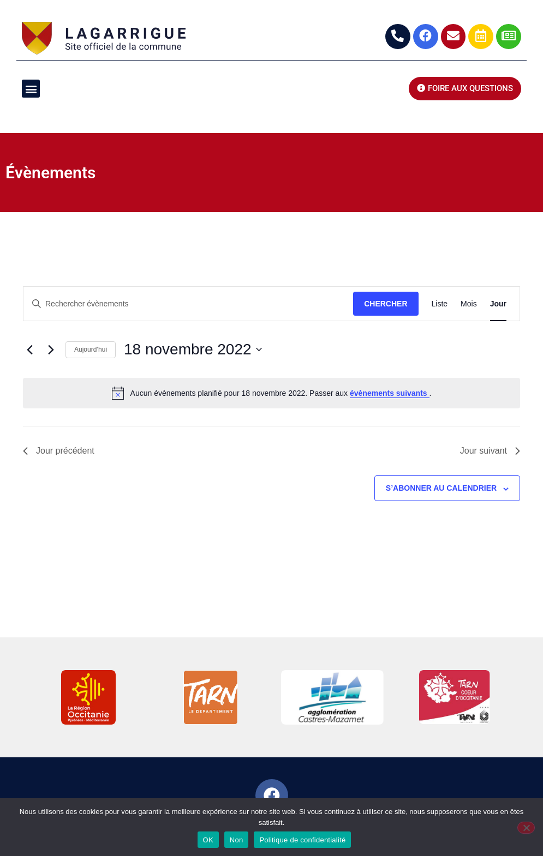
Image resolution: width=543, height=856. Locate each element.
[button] (31, 89)
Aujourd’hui (90, 349)
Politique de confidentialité (302, 840)
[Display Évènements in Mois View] (469, 304)
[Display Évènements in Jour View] (498, 304)
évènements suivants (389, 393)
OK (208, 840)
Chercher (385, 303)
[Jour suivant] (50, 349)
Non (236, 840)
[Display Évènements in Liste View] (440, 304)
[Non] (526, 828)
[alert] (271, 393)
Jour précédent (58, 450)
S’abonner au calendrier (441, 488)
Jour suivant (490, 450)
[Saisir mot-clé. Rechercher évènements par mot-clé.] (188, 304)
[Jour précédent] (29, 349)
